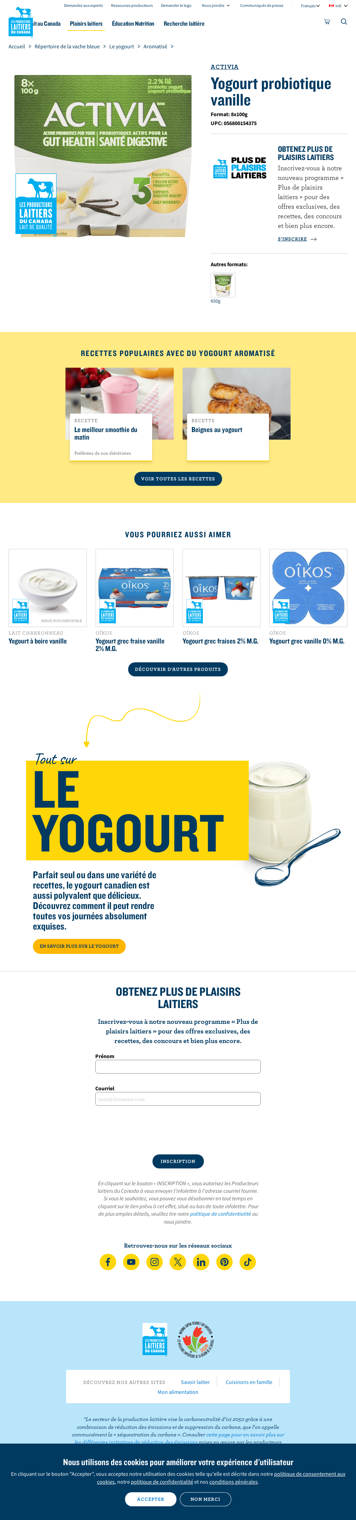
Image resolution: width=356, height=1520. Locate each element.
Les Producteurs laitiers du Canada (21, 21)
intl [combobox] (338, 5)
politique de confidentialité (220, 1213)
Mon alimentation (178, 1391)
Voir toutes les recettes (178, 478)
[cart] (327, 23)
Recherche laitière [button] (224, 23)
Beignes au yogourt (217, 430)
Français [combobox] (308, 5)
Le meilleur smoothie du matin (105, 433)
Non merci (205, 1499)
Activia (225, 66)
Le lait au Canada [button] (67, 23)
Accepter (150, 1499)
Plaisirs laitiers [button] (116, 23)
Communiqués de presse (261, 5)
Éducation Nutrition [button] (168, 23)
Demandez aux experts (83, 5)
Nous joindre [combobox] (213, 5)
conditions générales (233, 1481)
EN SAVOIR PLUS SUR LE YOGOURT (79, 946)
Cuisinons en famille (249, 1381)
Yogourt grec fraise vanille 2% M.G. (130, 644)
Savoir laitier (195, 1381)
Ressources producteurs (132, 5)
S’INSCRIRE (297, 239)
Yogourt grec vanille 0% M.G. (306, 641)
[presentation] (178, 1130)
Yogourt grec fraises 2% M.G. (220, 641)
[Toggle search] (344, 23)
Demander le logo (176, 5)
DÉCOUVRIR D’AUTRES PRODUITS (178, 669)
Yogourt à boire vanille (38, 641)
